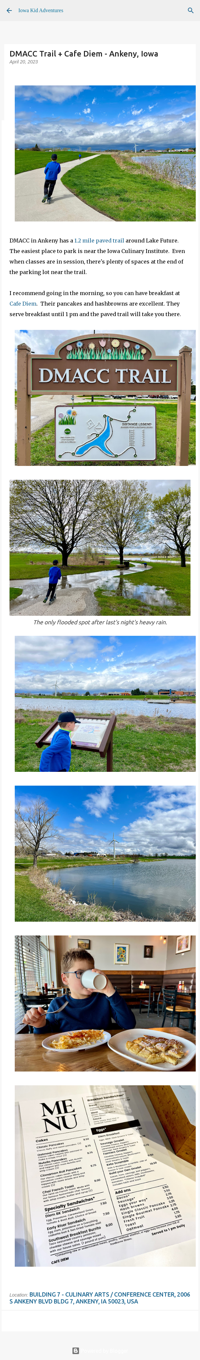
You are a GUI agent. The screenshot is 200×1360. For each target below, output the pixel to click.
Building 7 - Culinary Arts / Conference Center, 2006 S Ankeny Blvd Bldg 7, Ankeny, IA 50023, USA (100, 1297)
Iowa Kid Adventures (40, 10)
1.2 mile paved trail (99, 240)
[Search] (191, 10)
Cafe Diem (23, 303)
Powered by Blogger (100, 1351)
